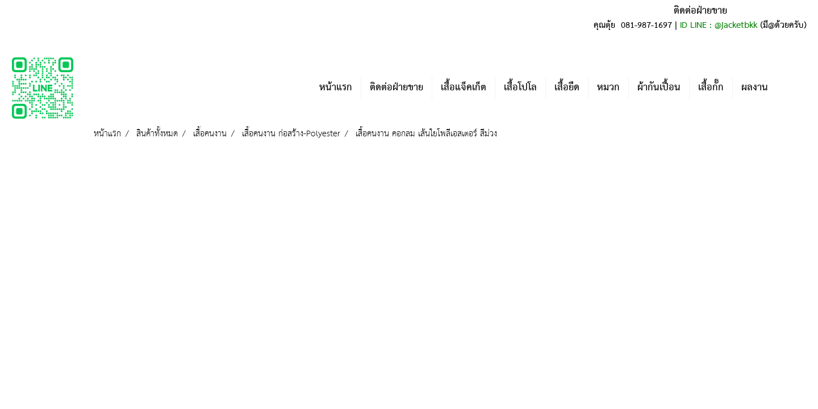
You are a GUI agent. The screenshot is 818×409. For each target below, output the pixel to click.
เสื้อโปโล (520, 87)
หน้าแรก (335, 87)
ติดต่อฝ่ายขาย (396, 87)
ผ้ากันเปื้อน (659, 87)
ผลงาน (754, 87)
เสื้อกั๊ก (711, 87)
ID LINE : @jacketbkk (718, 26)
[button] (793, 88)
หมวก (608, 87)
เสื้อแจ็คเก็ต (463, 87)
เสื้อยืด (566, 87)
